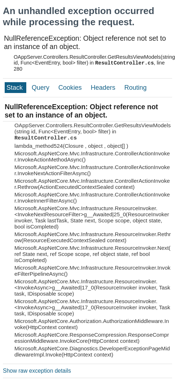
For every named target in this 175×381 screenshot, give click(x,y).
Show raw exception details (37, 371)
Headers (104, 87)
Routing (135, 87)
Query (41, 87)
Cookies (71, 87)
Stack (15, 87)
